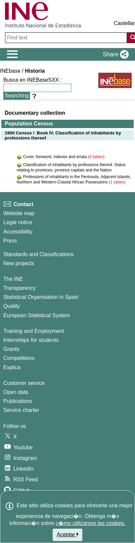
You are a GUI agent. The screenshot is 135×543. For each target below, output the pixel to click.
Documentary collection (35, 113)
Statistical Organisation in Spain (41, 297)
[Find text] (66, 37)
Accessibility (17, 231)
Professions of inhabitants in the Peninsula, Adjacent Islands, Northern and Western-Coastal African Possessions (74, 179)
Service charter (21, 410)
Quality (11, 306)
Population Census (29, 123)
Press (10, 240)
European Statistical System (36, 315)
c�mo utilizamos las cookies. (91, 523)
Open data (15, 392)
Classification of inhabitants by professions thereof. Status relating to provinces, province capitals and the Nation (71, 167)
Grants (11, 349)
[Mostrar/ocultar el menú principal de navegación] (12, 54)
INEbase (10, 71)
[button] (114, 54)
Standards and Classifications (38, 254)
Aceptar (67, 534)
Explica (12, 367)
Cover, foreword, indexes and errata (55, 156)
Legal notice (17, 222)
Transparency (19, 288)
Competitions (18, 358)
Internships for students (31, 340)
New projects (18, 263)
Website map (18, 213)
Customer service (24, 383)
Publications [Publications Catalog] (17, 401)
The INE (13, 279)
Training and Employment (33, 331)
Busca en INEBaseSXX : (32, 80)
